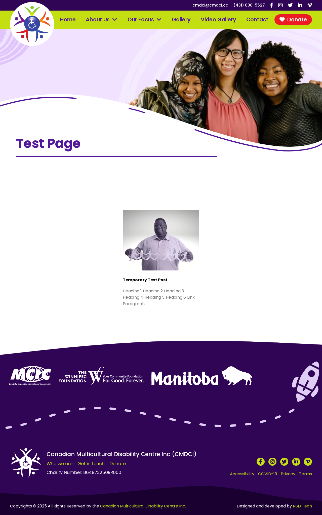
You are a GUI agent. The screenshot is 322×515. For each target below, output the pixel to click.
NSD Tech (302, 506)
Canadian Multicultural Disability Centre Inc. (143, 506)
